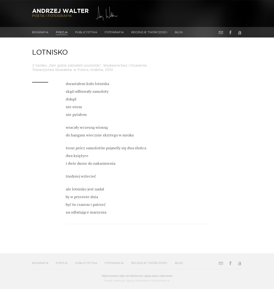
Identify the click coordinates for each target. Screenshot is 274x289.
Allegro (240, 32)
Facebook (230, 32)
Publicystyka (86, 32)
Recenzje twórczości (149, 32)
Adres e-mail (221, 32)
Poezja (62, 32)
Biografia (40, 32)
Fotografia (114, 32)
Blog (179, 32)
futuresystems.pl (160, 280)
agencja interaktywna (138, 280)
